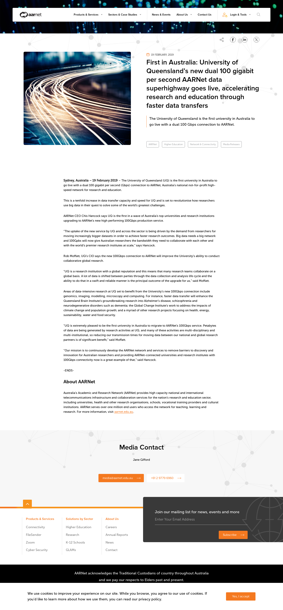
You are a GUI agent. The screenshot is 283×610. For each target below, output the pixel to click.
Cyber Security (37, 550)
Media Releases (231, 144)
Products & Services (86, 14)
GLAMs (71, 550)
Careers (111, 527)
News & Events (161, 14)
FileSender (33, 535)
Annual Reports (117, 535)
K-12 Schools (75, 542)
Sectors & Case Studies (122, 14)
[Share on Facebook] (233, 40)
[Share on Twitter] (256, 40)
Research (72, 535)
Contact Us (204, 14)
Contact (112, 550)
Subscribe (230, 535)
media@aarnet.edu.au (118, 478)
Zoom (30, 542)
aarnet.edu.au (123, 412)
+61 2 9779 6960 (162, 478)
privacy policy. (150, 599)
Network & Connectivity (203, 144)
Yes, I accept (240, 596)
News (110, 542)
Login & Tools (238, 14)
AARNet (153, 144)
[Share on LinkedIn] (245, 40)
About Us (182, 14)
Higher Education (173, 144)
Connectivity (35, 527)
